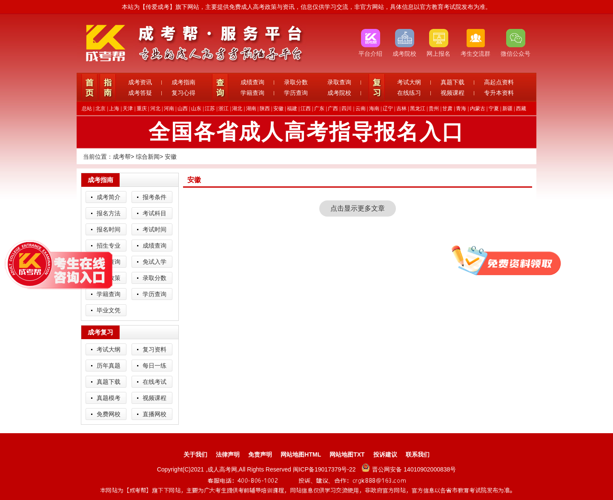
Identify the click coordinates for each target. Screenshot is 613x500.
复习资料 (154, 349)
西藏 (521, 108)
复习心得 (183, 92)
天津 (128, 108)
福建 (292, 108)
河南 (169, 108)
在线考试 (154, 381)
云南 (360, 108)
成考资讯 (140, 82)
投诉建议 (385, 454)
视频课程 (452, 92)
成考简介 (108, 197)
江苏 (210, 108)
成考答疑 (140, 92)
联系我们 (418, 454)
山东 (196, 108)
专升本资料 (499, 92)
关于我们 (195, 454)
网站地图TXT (346, 454)
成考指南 (183, 82)
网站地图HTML (301, 454)
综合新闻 (148, 156)
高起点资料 (499, 82)
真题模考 (108, 397)
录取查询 (339, 82)
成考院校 (339, 92)
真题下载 (452, 82)
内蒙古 (477, 108)
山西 (183, 108)
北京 (100, 108)
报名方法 (108, 213)
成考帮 (122, 156)
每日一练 (154, 365)
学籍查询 (252, 92)
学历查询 (296, 92)
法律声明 (228, 454)
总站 (87, 108)
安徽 (278, 108)
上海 (114, 108)
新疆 (507, 108)
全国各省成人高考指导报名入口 (306, 132)
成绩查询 (252, 82)
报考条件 (154, 197)
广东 (319, 108)
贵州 (434, 108)
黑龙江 (417, 108)
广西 (333, 108)
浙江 (223, 108)
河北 (155, 108)
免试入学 (154, 261)
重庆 (142, 108)
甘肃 (447, 108)
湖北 (237, 108)
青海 (461, 108)
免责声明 (260, 454)
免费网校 (108, 414)
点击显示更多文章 (357, 208)
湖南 (251, 108)
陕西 (265, 108)
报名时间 (108, 229)
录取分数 (296, 82)
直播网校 (154, 414)
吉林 (401, 108)
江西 (306, 108)
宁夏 (494, 108)
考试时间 (154, 229)
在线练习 (409, 92)
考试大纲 (409, 82)
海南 (374, 108)
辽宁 (388, 108)
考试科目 (154, 213)
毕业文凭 (108, 310)
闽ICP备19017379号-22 (325, 469)
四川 (346, 108)
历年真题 (108, 365)
